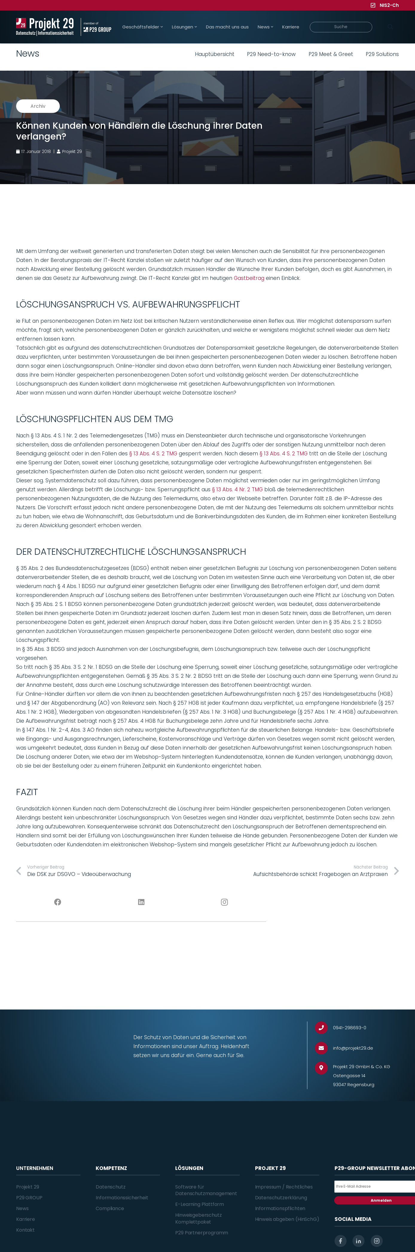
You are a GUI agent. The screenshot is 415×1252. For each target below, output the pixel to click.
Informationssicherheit (122, 1197)
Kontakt (25, 1230)
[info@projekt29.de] (324, 1048)
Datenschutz (110, 1186)
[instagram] (377, 1241)
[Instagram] (224, 902)
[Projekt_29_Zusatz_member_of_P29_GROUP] (95, 27)
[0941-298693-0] (324, 1027)
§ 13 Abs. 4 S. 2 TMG (154, 453)
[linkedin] (358, 1241)
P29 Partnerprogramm (201, 1232)
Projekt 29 (27, 1186)
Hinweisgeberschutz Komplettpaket (198, 1218)
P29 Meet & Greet (331, 54)
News (22, 1208)
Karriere (25, 1219)
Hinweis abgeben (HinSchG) (287, 1219)
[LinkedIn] (141, 902)
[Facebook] (58, 902)
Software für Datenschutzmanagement (206, 1190)
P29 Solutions (382, 54)
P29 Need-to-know (271, 54)
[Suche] (341, 27)
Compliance (110, 1208)
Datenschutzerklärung (281, 1197)
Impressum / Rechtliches (284, 1186)
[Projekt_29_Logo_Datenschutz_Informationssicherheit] (45, 27)
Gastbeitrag (249, 278)
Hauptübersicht (214, 54)
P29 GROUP (29, 1197)
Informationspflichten (280, 1208)
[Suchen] (390, 27)
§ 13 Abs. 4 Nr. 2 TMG (238, 489)
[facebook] (341, 1241)
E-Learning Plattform (199, 1204)
